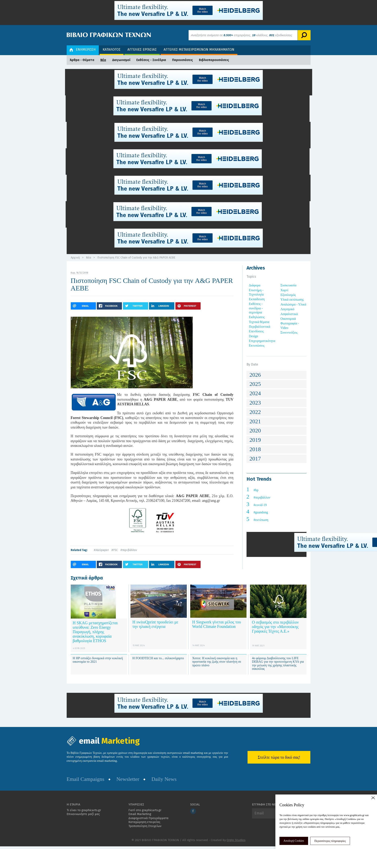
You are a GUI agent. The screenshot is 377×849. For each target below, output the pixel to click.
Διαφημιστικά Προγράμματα (148, 818)
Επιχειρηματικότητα (262, 341)
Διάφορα (255, 285)
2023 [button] (255, 402)
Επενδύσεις (256, 331)
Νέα (103, 60)
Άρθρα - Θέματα (82, 60)
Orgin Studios (236, 840)
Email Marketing (139, 814)
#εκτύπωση (261, 520)
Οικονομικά (288, 318)
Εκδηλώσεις (257, 317)
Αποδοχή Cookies (294, 840)
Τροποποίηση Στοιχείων (144, 826)
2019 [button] (255, 440)
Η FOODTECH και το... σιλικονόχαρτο (158, 658)
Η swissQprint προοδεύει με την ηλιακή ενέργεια (155, 624)
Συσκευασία (288, 285)
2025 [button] (255, 384)
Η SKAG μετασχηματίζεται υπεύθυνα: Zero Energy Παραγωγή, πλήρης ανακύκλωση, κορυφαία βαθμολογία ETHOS (95, 632)
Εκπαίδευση (257, 299)
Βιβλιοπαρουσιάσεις (214, 60)
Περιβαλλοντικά (259, 326)
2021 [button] (255, 421)
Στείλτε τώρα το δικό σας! (279, 757)
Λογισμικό (287, 309)
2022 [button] (255, 412)
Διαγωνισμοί (121, 60)
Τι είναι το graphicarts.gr (84, 810)
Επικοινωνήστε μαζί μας (83, 814)
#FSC (114, 550)
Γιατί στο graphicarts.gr (144, 810)
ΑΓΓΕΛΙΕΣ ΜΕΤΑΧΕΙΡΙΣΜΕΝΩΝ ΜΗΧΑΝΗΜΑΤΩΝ (199, 49)
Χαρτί (284, 290)
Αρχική (75, 257)
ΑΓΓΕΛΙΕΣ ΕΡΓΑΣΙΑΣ (142, 49)
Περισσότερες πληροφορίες (330, 840)
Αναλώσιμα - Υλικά (293, 304)
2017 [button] (255, 458)
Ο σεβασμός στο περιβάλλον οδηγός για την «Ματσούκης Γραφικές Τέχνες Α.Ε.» (275, 626)
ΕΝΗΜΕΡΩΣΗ (83, 49)
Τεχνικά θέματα (259, 322)
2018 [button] (255, 449)
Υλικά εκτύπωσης (292, 299)
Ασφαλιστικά (289, 314)
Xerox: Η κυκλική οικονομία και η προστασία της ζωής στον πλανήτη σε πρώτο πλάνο (216, 661)
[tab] (276, 375)
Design (253, 336)
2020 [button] (255, 430)
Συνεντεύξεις (289, 332)
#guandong (261, 512)
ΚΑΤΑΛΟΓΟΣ (112, 49)
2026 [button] (255, 375)
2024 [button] (255, 393)
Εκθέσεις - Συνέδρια (151, 60)
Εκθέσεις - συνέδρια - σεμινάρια (256, 308)
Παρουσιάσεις (182, 60)
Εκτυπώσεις (257, 345)
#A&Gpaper (101, 550)
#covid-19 (260, 505)
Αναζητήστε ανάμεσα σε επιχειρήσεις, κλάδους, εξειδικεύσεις (241, 35)
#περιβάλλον (128, 550)
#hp (256, 490)
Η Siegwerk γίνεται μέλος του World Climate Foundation (216, 624)
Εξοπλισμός (288, 295)
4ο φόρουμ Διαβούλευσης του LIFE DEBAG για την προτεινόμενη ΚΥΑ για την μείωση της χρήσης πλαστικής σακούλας (278, 663)
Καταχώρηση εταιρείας (144, 822)
